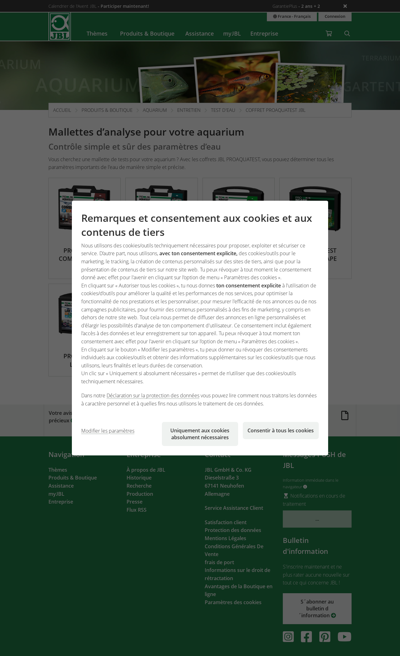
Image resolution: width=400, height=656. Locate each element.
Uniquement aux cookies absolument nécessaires (199, 433)
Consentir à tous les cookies (281, 430)
